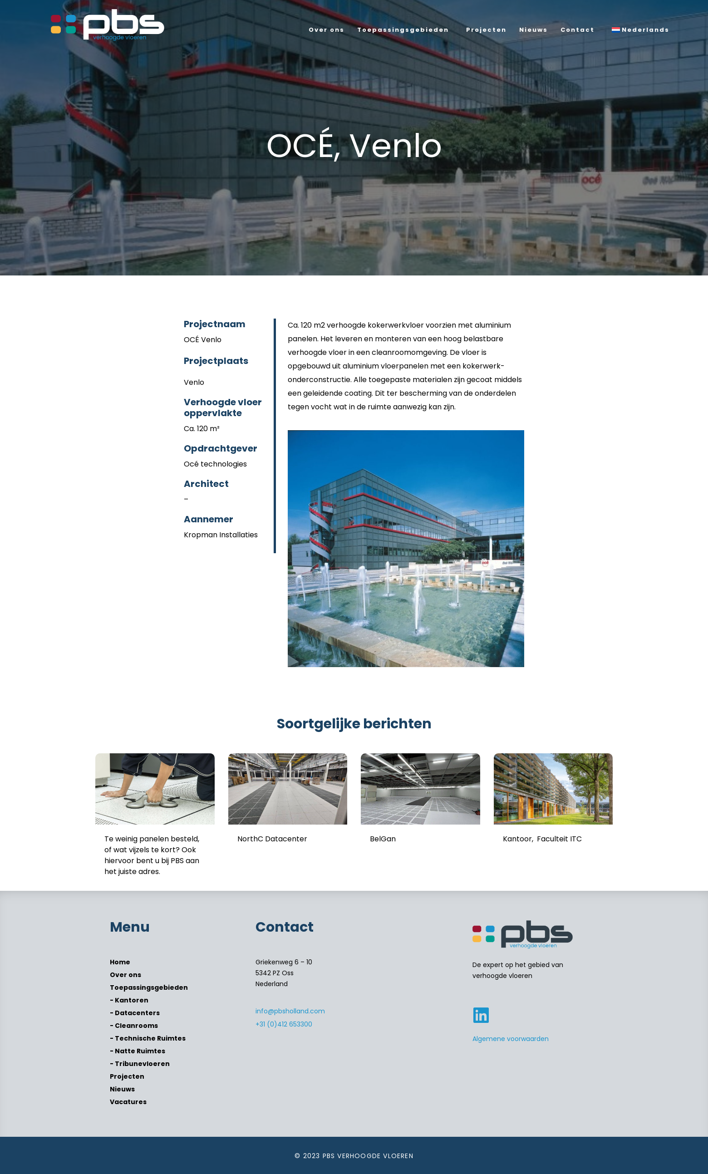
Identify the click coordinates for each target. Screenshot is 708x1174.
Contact (577, 29)
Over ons (326, 29)
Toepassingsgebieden (403, 29)
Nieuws (533, 29)
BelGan (383, 839)
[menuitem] (643, 29)
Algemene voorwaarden (510, 1038)
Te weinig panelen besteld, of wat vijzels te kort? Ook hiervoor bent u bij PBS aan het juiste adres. (151, 855)
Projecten (486, 29)
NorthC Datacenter (272, 839)
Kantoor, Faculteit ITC (542, 839)
